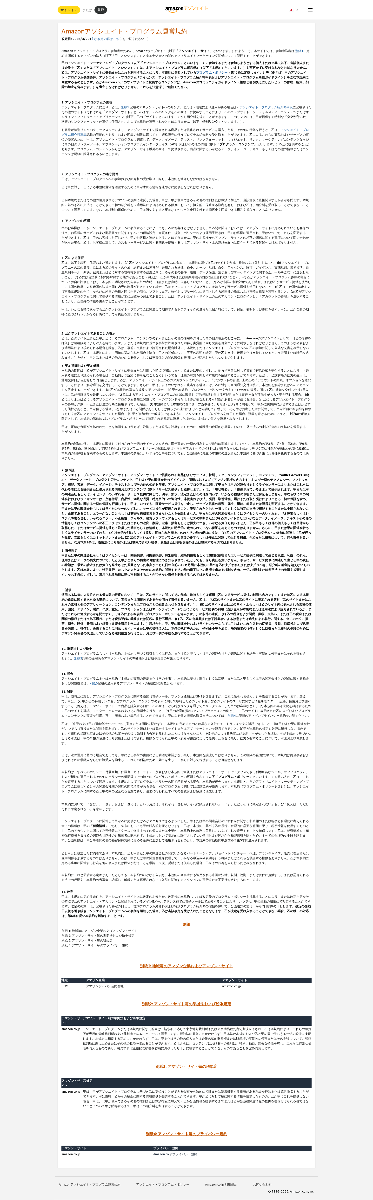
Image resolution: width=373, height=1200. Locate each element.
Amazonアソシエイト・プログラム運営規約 (89, 1184)
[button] (296, 10)
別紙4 (231, 715)
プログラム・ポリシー (211, 72)
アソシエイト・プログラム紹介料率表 (266, 107)
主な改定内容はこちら (106, 39)
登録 (100, 10)
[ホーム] (187, 9)
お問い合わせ (262, 1184)
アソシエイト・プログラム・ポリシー (162, 1184)
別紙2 (78, 658)
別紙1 (299, 51)
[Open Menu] (309, 9)
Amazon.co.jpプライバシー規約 (175, 1154)
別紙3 (94, 683)
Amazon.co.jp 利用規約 (221, 1184)
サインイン (68, 10)
